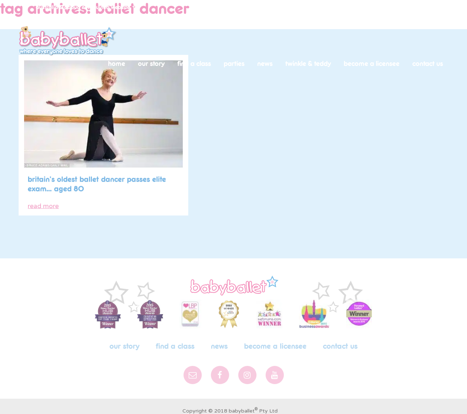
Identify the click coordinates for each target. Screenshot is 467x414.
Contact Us (427, 64)
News (265, 64)
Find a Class (194, 64)
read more (43, 197)
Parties (234, 64)
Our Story (151, 64)
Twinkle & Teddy (308, 64)
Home (116, 64)
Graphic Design (280, 402)
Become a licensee (372, 64)
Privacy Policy (235, 402)
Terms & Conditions (185, 402)
